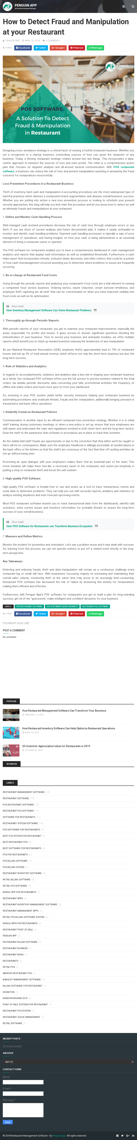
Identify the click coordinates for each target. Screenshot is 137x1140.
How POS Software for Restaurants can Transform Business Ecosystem (49, 526)
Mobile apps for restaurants (20, 923)
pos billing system (13, 867)
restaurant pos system (17, 1011)
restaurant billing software (20, 942)
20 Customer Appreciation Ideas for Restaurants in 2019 (56, 746)
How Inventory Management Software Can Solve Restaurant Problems (48, 310)
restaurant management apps (20, 911)
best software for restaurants (22, 848)
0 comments (53, 40)
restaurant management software (24, 792)
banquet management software (22, 979)
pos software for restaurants (62, 606)
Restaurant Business (15, 948)
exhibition (9, 992)
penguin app (9, 935)
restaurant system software (20, 823)
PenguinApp (59, 1135)
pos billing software (15, 861)
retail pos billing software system (23, 917)
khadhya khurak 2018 (15, 998)
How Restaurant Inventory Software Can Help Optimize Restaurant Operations (68, 728)
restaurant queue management (21, 1017)
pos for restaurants (15, 854)
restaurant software (16, 798)
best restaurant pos (15, 842)
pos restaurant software (29, 606)
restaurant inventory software (22, 873)
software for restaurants (19, 817)
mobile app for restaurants (19, 892)
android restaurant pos (17, 973)
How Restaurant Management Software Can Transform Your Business (64, 710)
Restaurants (10, 961)
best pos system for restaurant (22, 836)
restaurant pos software (95, 606)
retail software (12, 1023)
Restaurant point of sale (18, 929)
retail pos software (15, 886)
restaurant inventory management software (30, 904)
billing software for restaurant (22, 986)
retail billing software (17, 879)
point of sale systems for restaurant (25, 1004)
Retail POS (9, 967)
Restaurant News (13, 954)
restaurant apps (13, 898)
